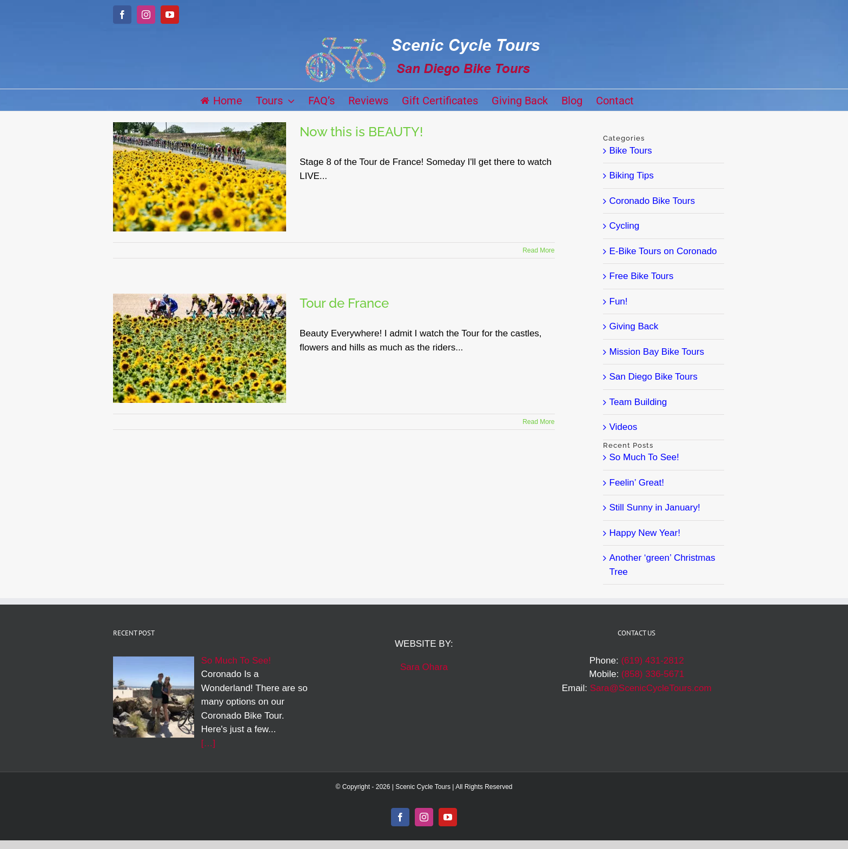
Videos (624, 427)
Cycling (625, 226)
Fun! (619, 301)
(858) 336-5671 (652, 674)
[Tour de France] (199, 348)
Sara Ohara (424, 667)
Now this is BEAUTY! (361, 132)
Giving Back (634, 326)
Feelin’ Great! (637, 482)
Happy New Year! (645, 533)
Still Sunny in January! (655, 507)
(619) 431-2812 (652, 660)
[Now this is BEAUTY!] (199, 176)
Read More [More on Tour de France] (538, 422)
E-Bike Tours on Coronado (663, 251)
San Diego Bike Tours (654, 377)
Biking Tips (632, 175)
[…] (208, 743)
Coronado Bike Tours (652, 201)
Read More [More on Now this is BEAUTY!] (538, 250)
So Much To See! (644, 457)
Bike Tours (631, 150)
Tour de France (344, 303)
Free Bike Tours (642, 276)
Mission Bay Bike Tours (657, 352)
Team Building (638, 402)
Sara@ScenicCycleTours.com (651, 688)
